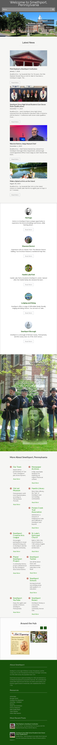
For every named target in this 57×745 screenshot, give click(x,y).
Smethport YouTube (17, 599)
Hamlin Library (38, 488)
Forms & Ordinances (15, 707)
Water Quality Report (15, 709)
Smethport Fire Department (16, 700)
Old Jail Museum (16, 489)
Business (12, 704)
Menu (5, 9)
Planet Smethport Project (17, 559)
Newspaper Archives (36, 468)
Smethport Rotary (36, 599)
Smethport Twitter (34, 558)
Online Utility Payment (15, 713)
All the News (13, 696)
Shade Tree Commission (16, 706)
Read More (49, 27)
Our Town (17, 467)
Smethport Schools (34, 579)
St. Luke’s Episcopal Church (36, 535)
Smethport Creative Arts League (18, 535)
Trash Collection (14, 711)
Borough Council (14, 698)
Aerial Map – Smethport (16, 702)
